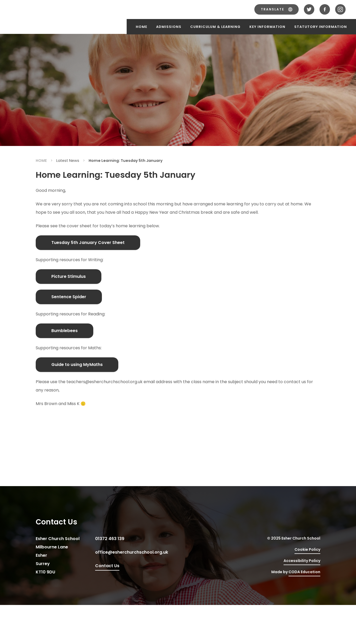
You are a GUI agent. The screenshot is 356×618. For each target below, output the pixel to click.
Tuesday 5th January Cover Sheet (88, 243)
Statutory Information (320, 26)
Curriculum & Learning (215, 26)
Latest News (67, 160)
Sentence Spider (68, 297)
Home (141, 26)
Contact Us (107, 566)
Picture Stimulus (68, 276)
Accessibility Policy (302, 560)
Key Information (267, 26)
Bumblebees (64, 331)
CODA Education (304, 571)
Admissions (168, 26)
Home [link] (41, 160)
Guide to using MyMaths (77, 365)
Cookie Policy (307, 549)
